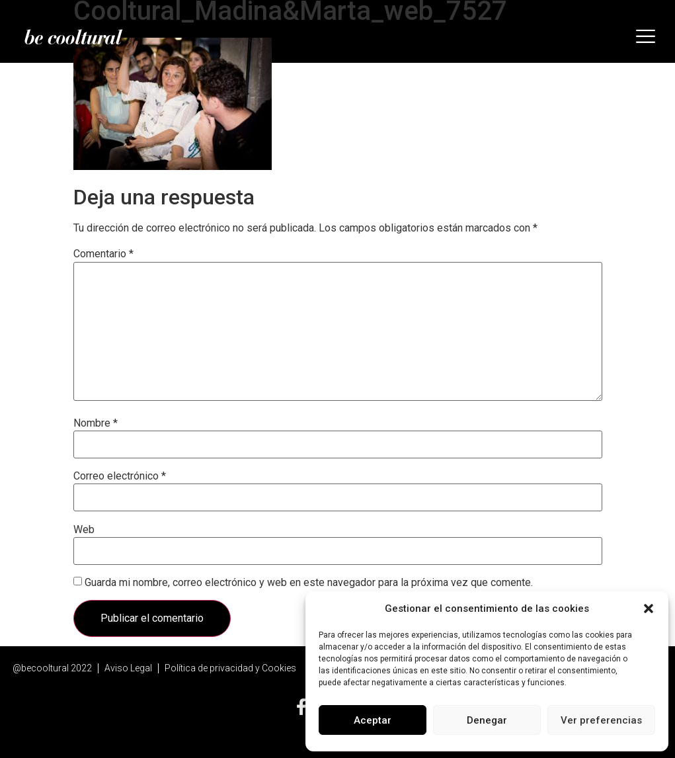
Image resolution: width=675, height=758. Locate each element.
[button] (648, 608)
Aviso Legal (128, 668)
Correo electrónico (119, 476)
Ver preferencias (601, 720)
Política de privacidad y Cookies (230, 668)
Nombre (95, 423)
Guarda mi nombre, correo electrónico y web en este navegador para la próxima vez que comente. (309, 582)
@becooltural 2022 (52, 668)
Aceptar (372, 720)
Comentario (103, 254)
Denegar (487, 720)
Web (84, 530)
